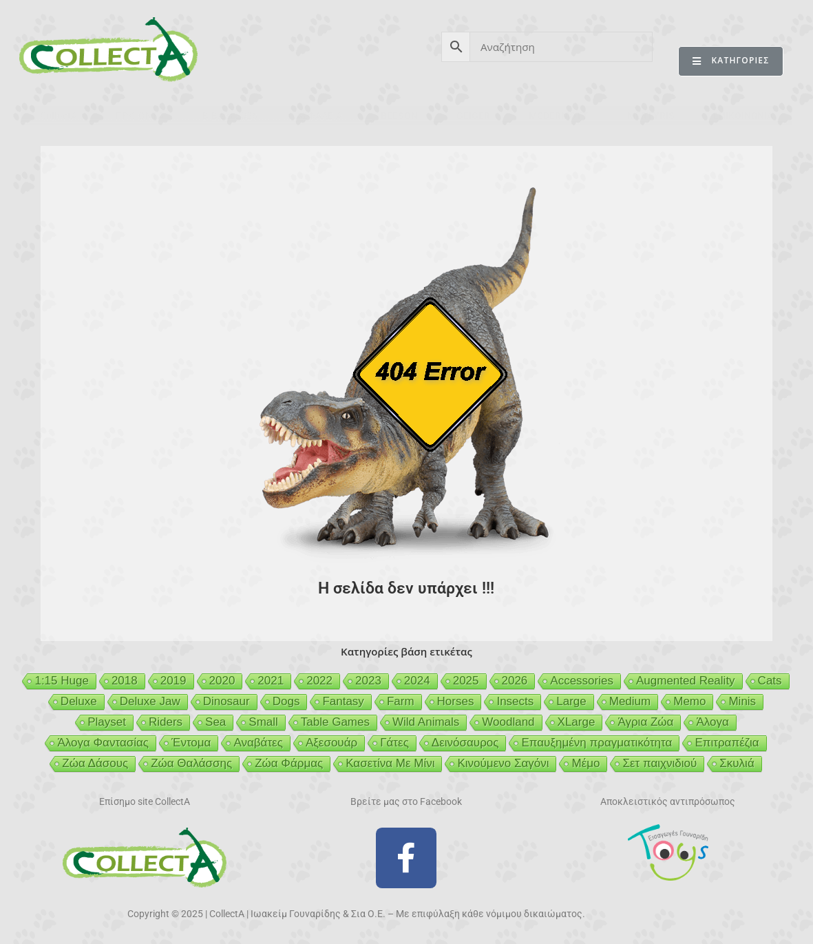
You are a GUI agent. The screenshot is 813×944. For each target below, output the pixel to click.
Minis (742, 701)
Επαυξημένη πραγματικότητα (596, 742)
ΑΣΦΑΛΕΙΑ (319, 115)
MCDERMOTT (559, 115)
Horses (455, 701)
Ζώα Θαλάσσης (191, 763)
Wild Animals (425, 721)
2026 (515, 680)
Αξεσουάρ (331, 742)
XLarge (576, 721)
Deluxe (79, 701)
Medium (630, 701)
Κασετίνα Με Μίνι (390, 763)
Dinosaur (226, 701)
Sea (215, 721)
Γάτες (394, 742)
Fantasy (342, 701)
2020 (222, 680)
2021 (270, 680)
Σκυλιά (736, 763)
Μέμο (585, 763)
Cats (770, 680)
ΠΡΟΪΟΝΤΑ (140, 115)
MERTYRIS (651, 115)
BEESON (399, 115)
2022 (319, 680)
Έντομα (191, 742)
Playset (106, 721)
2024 (417, 680)
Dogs (286, 701)
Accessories (581, 680)
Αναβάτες (257, 742)
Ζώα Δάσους (95, 763)
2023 (368, 680)
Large (571, 701)
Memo (689, 701)
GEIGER (473, 115)
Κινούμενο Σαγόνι (503, 763)
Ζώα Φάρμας (289, 763)
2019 (173, 680)
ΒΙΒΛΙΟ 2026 (229, 115)
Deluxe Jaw (150, 701)
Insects (515, 701)
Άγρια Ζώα (645, 721)
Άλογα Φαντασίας (103, 742)
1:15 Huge (61, 680)
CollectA (58, 115)
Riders (165, 721)
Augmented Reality (685, 680)
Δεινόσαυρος (465, 742)
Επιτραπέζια (727, 742)
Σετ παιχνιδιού (659, 763)
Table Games (335, 721)
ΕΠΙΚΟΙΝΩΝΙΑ (743, 115)
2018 (125, 680)
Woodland (508, 721)
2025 (466, 680)
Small (263, 721)
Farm (400, 701)
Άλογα (712, 721)
